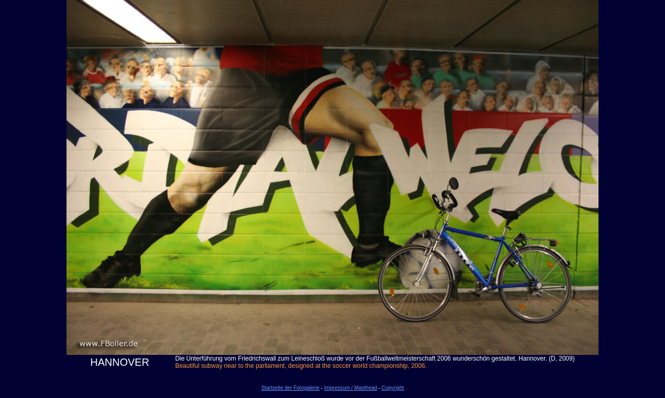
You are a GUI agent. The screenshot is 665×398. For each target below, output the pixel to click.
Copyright (392, 388)
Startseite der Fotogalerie (290, 388)
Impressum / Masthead (350, 388)
